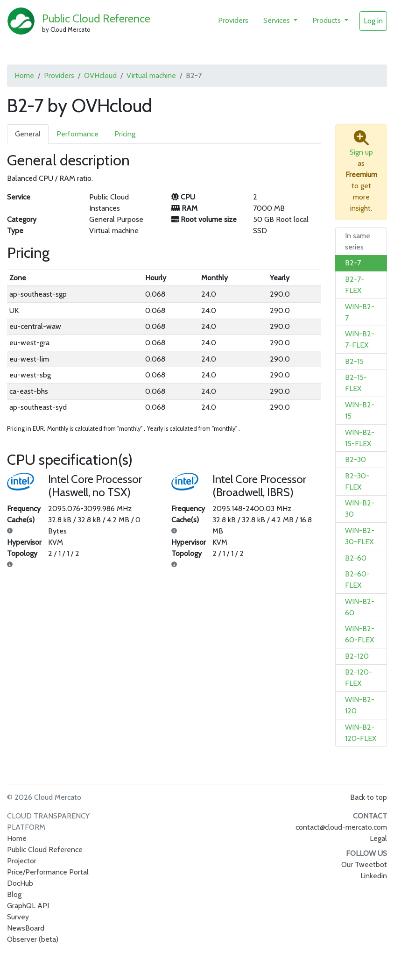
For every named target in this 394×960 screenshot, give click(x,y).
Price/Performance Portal (48, 872)
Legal (378, 838)
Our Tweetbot (364, 864)
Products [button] (327, 20)
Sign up (361, 152)
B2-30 (355, 459)
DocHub (20, 883)
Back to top (368, 797)
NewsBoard (25, 928)
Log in (373, 20)
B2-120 (357, 656)
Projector (21, 860)
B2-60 (355, 558)
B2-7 (353, 262)
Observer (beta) (32, 939)
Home (24, 75)
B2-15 (354, 361)
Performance (77, 133)
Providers (233, 20)
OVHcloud (100, 75)
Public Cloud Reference (96, 18)
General (28, 133)
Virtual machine (151, 75)
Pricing (124, 133)
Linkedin (373, 875)
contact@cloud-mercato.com (341, 827)
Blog (14, 894)
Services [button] (277, 20)
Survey (18, 916)
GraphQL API (28, 905)
